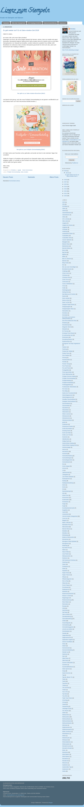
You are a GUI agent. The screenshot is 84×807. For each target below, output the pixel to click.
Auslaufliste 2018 (66, 237)
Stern (63, 656)
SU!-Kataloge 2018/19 (34, 23)
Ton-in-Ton (65, 691)
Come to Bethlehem (67, 283)
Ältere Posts (54, 177)
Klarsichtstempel (66, 491)
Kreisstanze (65, 501)
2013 (65, 188)
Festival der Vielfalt (67, 351)
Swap (63, 671)
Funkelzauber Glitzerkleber (69, 386)
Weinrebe (64, 725)
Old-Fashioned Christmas (69, 560)
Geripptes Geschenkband (69, 401)
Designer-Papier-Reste (68, 304)
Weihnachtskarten (67, 723)
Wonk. (64, 750)
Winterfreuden (66, 737)
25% (63, 204)
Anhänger (64, 229)
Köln (63, 493)
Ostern (64, 564)
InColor (64, 468)
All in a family (65, 219)
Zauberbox (65, 765)
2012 (65, 191)
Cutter (64, 288)
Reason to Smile (66, 595)
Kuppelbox (65, 510)
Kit (63, 489)
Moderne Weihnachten (68, 537)
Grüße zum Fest (66, 434)
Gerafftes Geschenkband (68, 399)
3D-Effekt (64, 206)
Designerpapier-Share (68, 308)
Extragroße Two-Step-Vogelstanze (71, 343)
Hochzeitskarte (66, 462)
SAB (63, 608)
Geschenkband (66, 403)
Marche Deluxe (66, 528)
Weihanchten (65, 714)
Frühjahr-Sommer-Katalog (69, 376)
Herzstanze (65, 451)
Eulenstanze (65, 337)
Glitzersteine (65, 411)
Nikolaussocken (66, 556)
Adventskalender (66, 212)
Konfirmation (65, 499)
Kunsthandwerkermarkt (68, 508)
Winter (64, 735)
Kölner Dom (65, 495)
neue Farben (65, 554)
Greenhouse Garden (67, 426)
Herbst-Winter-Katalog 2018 (69, 445)
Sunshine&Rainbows (67, 666)
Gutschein (65, 437)
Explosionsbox (66, 341)
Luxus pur (64, 518)
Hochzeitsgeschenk (67, 460)
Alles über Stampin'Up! (18, 23)
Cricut (63, 285)
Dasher (64, 296)
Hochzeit (64, 453)
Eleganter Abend (66, 327)
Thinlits (64, 685)
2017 (65, 182)
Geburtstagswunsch (67, 395)
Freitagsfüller (65, 370)
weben (64, 712)
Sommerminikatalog (67, 650)
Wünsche (64, 762)
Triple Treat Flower (67, 698)
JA (63, 470)
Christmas (65, 275)
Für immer (65, 388)
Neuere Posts (8, 177)
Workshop (65, 752)
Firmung (64, 357)
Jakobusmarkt (66, 472)
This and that (65, 687)
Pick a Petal (65, 581)
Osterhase (65, 562)
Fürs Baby (65, 391)
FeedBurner (75, 163)
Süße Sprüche (66, 668)
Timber (64, 689)
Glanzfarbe (65, 407)
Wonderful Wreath (67, 748)
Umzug (64, 702)
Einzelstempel (66, 324)
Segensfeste (65, 635)
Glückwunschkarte (67, 420)
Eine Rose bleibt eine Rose (69, 320)
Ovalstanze (65, 566)
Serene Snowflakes (67, 641)
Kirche (64, 487)
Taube (64, 679)
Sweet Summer (66, 673)
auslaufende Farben (67, 233)
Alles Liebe (65, 221)
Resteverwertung (66, 600)
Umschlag (65, 700)
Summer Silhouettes (67, 662)
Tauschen (64, 683)
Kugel (63, 506)
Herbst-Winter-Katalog (68, 443)
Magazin (64, 520)
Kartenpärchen (66, 478)
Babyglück (65, 242)
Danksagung (65, 290)
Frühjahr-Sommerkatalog (13, 172)
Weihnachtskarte (66, 721)
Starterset (64, 654)
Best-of (64, 250)
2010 (65, 195)
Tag (63, 675)
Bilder (63, 256)
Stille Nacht (65, 660)
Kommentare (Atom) (14, 180)
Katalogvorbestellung (67, 482)
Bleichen (64, 260)
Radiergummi (65, 589)
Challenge (65, 271)
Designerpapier (66, 306)
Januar (67, 172)
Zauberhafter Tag (66, 767)
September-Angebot (67, 639)
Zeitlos (64, 771)
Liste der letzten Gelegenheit (69, 516)
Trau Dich (64, 696)
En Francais (65, 331)
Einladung (65, 322)
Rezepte (64, 606)
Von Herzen (65, 710)
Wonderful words (66, 746)
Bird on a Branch (66, 258)
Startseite (6, 23)
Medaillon (64, 531)
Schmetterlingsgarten (67, 627)
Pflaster (64, 577)
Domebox (64, 313)
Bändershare (65, 246)
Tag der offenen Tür (67, 677)
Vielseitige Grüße (66, 708)
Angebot (64, 223)
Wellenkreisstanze (67, 729)
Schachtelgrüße (66, 622)
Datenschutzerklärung (50, 23)
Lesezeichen (65, 514)
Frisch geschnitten (67, 372)
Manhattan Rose (66, 524)
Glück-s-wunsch (66, 414)
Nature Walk (65, 551)
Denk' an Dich (66, 302)
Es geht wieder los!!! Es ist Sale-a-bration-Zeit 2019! (21, 30)
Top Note (64, 694)
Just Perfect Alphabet (67, 476)
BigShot (64, 254)
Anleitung (64, 231)
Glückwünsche (66, 418)
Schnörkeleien (66, 631)
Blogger (51, 802)
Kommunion (65, 497)
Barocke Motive (66, 248)
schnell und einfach (67, 629)
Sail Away (64, 612)
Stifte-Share (65, 658)
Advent (64, 210)
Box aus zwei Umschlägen (69, 267)
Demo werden (66, 298)
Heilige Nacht (65, 441)
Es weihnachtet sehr (67, 335)
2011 (65, 193)
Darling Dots (65, 292)
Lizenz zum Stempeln (24, 11)
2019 (65, 170)
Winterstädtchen (66, 742)
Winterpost (65, 739)
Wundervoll (65, 760)
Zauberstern (65, 769)
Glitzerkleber (65, 409)
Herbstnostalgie (66, 447)
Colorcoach (65, 281)
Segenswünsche (66, 637)
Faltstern (64, 347)
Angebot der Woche (67, 225)
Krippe (64, 503)
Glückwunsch (65, 416)
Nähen (64, 549)
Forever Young (66, 363)
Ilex (63, 464)
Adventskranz (65, 214)
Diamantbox (65, 310)
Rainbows (64, 591)
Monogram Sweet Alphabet (69, 541)
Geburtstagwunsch (67, 397)
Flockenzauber (66, 359)
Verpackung (65, 706)
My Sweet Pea (66, 547)
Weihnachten (65, 716)
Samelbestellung (66, 616)
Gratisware (65, 424)
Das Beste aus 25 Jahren (69, 294)
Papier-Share (65, 572)
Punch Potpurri (66, 585)
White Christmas (66, 731)
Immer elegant (66, 466)
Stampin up (65, 652)
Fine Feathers (66, 355)
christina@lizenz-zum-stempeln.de (15, 795)
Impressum (62, 23)
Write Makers (65, 754)
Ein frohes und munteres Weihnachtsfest (68, 317)
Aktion (64, 216)
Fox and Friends (66, 368)
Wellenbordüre (66, 727)
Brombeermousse (67, 269)
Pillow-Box (65, 583)
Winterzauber (65, 744)
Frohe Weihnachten (67, 374)
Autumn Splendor (66, 239)
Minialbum (65, 533)
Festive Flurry (65, 353)
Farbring (64, 349)
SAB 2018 (65, 610)
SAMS (64, 620)
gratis (63, 422)
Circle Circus (65, 279)
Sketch (64, 645)
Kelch (63, 485)
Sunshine (64, 664)
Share (63, 643)
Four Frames (65, 366)
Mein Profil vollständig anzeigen (70, 50)
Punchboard (65, 587)
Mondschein (65, 539)
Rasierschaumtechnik (68, 593)
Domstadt (64, 315)
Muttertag (64, 545)
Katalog (64, 480)
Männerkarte (65, 526)
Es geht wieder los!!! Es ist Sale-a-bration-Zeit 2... (72, 175)
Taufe (63, 681)
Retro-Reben (65, 602)
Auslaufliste (65, 235)
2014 (65, 186)
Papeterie (64, 570)
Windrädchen (65, 733)
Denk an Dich (65, 300)
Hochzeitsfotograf (66, 457)
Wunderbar (65, 758)
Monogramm (65, 543)
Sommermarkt (66, 648)
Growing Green (66, 430)
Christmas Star (66, 277)
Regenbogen (65, 597)
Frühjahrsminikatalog (67, 382)
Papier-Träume (66, 574)
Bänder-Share (66, 244)
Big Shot (64, 252)
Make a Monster (66, 522)
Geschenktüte (66, 405)
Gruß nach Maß (66, 432)
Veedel (64, 704)
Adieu (63, 208)
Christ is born (65, 273)
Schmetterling (66, 625)
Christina (72, 28)
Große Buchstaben (67, 428)
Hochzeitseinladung (67, 455)
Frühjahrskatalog (66, 380)
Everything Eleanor (67, 339)
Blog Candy (65, 262)
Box (63, 264)
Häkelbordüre (65, 439)
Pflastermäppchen (67, 579)
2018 (65, 179)
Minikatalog (65, 535)
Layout (64, 512)
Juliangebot (65, 474)
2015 (65, 184)
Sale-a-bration (24, 172)
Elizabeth (64, 329)
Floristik (64, 361)
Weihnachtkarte (66, 719)
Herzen (64, 449)
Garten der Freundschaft (68, 393)
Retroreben (65, 604)
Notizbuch (65, 558)
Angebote (64, 227)
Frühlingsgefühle (66, 384)
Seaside (64, 633)
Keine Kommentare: (27, 170)
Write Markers (66, 756)
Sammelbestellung (67, 618)
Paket (63, 568)
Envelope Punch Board (68, 333)
